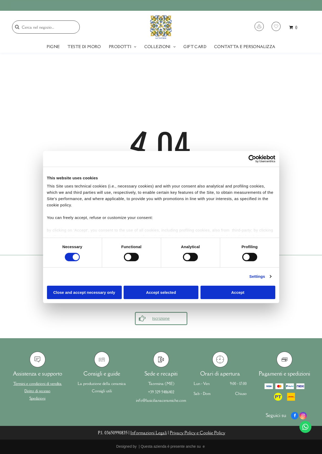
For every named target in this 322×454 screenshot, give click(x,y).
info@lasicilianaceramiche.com (161, 400)
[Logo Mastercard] (279, 386)
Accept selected (161, 292)
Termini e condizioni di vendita (37, 383)
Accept (237, 292)
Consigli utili (102, 390)
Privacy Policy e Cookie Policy (197, 433)
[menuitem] (53, 46)
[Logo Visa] (269, 386)
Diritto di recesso (37, 390)
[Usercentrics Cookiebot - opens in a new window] (252, 159)
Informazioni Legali (148, 433)
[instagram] (303, 416)
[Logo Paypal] (290, 386)
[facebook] (294, 416)
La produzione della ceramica (102, 383)
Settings (257, 276)
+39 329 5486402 (161, 391)
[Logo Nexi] (300, 386)
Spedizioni (37, 398)
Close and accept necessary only (84, 292)
